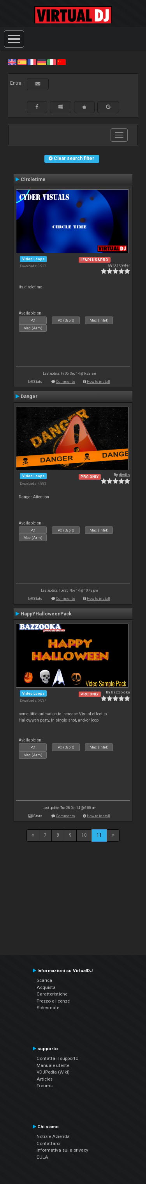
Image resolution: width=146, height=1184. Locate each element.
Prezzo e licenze (53, 1001)
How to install (98, 381)
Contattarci (48, 1143)
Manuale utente (53, 1065)
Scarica (44, 980)
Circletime (33, 179)
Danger (29, 396)
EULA (42, 1157)
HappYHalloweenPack (46, 614)
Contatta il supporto (57, 1058)
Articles (45, 1079)
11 (99, 835)
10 (84, 835)
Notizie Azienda (53, 1136)
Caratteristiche (52, 994)
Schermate (48, 1007)
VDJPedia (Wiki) (53, 1072)
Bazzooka (120, 692)
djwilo (124, 475)
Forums (45, 1085)
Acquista (46, 987)
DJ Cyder (121, 265)
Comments (65, 381)
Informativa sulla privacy (62, 1150)
